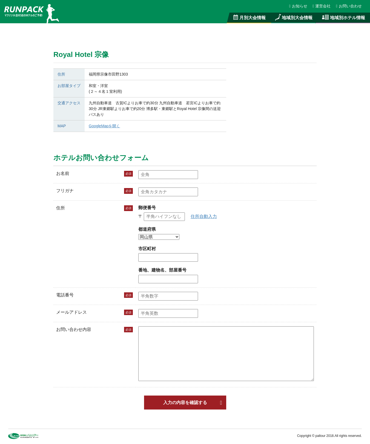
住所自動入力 (203, 216)
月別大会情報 (249, 17)
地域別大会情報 (293, 17)
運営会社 (322, 6)
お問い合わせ (349, 6)
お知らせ (298, 6)
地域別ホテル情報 (343, 17)
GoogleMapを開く (105, 126)
